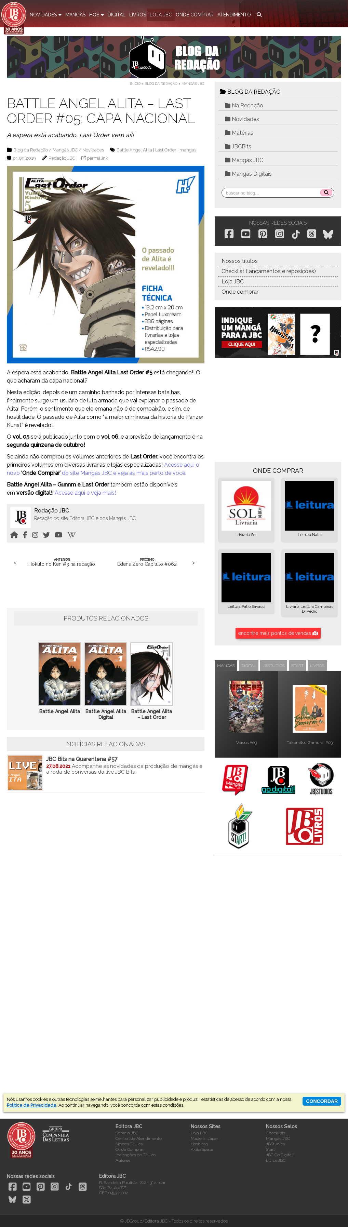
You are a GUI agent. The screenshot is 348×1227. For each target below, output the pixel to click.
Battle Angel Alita (134, 149)
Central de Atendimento (139, 1138)
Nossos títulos (240, 261)
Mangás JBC (193, 83)
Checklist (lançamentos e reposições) (269, 271)
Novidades (93, 149)
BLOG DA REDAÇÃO (250, 92)
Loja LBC (199, 1133)
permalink (97, 158)
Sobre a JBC (127, 1133)
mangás (187, 149)
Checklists (275, 1133)
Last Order (165, 149)
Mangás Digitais (248, 174)
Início (135, 83)
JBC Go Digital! (280, 1154)
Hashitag (199, 1144)
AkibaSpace (202, 1149)
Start (270, 1149)
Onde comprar (240, 292)
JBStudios (275, 1144)
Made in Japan (205, 1138)
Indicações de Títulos (136, 1154)
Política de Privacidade (31, 1105)
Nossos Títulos (129, 1144)
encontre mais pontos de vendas (278, 633)
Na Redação (244, 105)
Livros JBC (275, 1160)
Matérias (239, 133)
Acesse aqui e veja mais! (85, 493)
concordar (322, 1101)
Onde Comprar (130, 1149)
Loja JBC (233, 281)
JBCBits (238, 146)
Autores (123, 1160)
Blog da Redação (161, 83)
